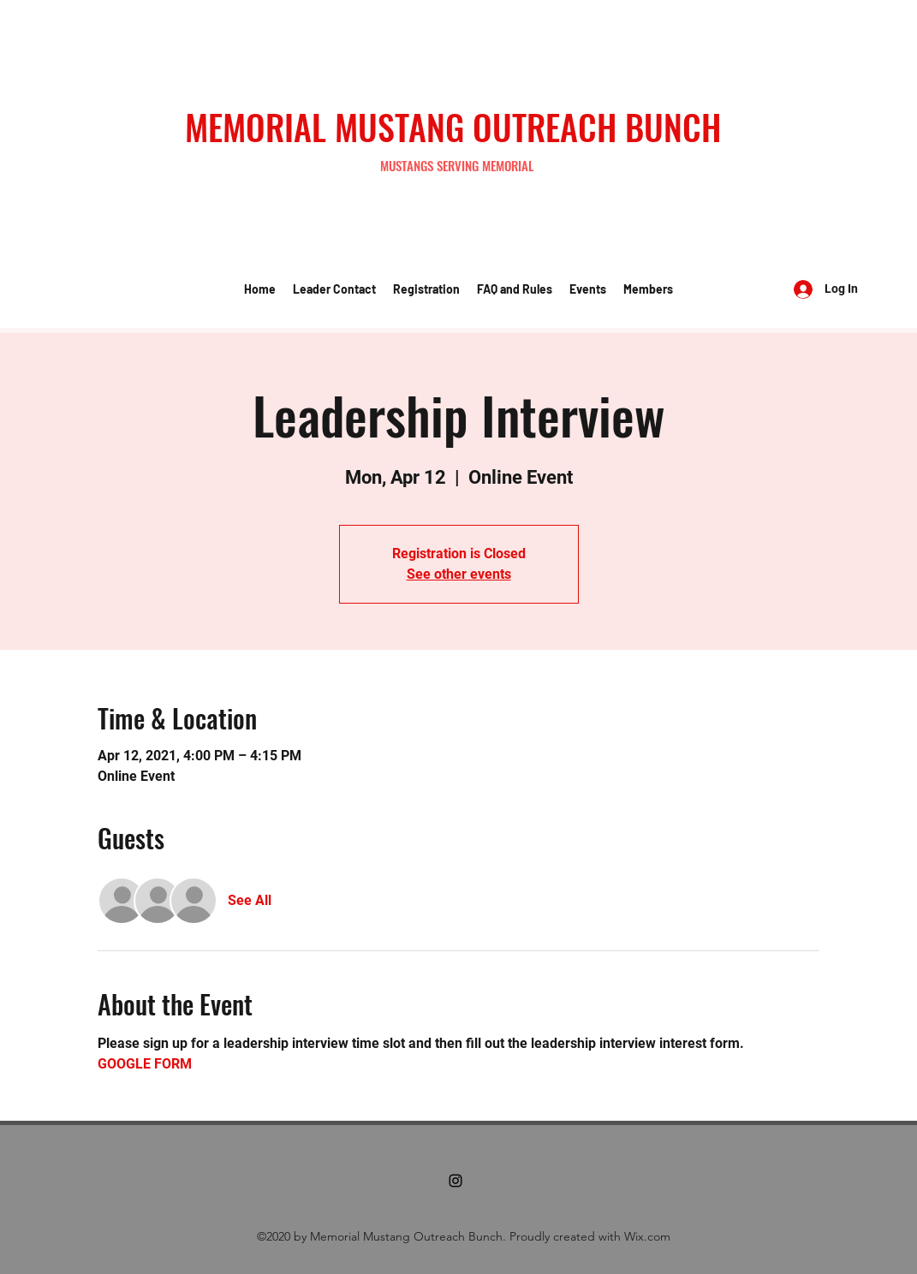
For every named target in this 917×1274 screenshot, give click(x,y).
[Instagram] (455, 1180)
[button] (334, 289)
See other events (459, 574)
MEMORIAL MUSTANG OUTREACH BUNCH (453, 126)
